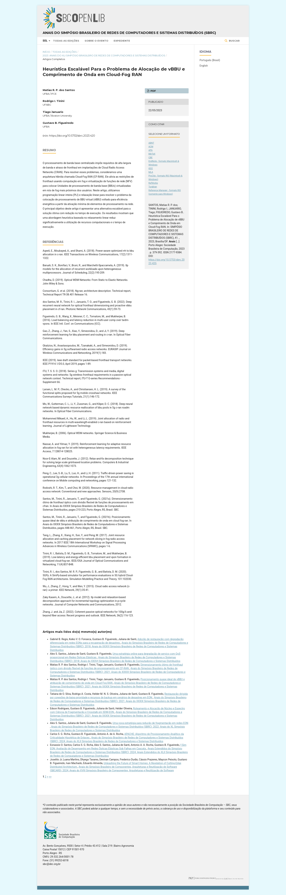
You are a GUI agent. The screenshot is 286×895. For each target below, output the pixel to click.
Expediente (122, 40)
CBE (150, 157)
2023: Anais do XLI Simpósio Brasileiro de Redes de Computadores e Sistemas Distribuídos (104, 55)
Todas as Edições (66, 40)
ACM (150, 146)
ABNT (151, 143)
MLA (150, 172)
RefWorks (153, 183)
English (204, 65)
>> (50, 776)
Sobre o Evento (96, 40)
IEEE (150, 168)
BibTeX (151, 154)
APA (150, 150)
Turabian (152, 186)
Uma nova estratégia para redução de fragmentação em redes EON (150, 723)
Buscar (234, 40)
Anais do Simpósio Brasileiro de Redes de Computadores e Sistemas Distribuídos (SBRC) (129, 33)
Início (46, 51)
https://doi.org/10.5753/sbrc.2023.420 (72, 135)
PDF (153, 90)
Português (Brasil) (210, 60)
